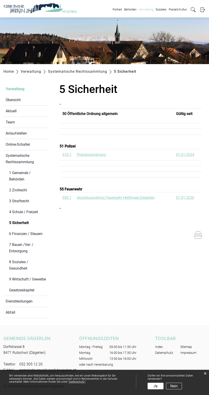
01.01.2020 (185, 197)
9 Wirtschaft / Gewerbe (27, 279)
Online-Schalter (18, 144)
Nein (174, 386)
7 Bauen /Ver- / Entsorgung (21, 247)
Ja (156, 386)
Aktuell (11, 111)
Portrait (117, 9)
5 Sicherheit (29, 222)
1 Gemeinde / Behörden (20, 176)
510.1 (66, 154)
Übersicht (13, 100)
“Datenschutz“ (77, 381)
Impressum (188, 353)
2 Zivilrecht (18, 190)
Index (159, 347)
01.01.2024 (185, 154)
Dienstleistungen (19, 301)
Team (10, 122)
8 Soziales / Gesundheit (18, 265)
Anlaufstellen (16, 133)
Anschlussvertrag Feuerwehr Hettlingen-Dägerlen (116, 197)
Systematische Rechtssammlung (20, 158)
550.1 (66, 197)
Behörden (130, 9)
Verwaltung (146, 9)
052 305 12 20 (31, 364)
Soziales (161, 9)
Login (203, 9)
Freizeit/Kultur (178, 9)
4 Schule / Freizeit (23, 212)
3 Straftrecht (19, 201)
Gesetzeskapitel (21, 290)
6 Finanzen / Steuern (26, 234)
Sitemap (186, 347)
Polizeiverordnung (91, 154)
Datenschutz (164, 353)
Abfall (10, 312)
